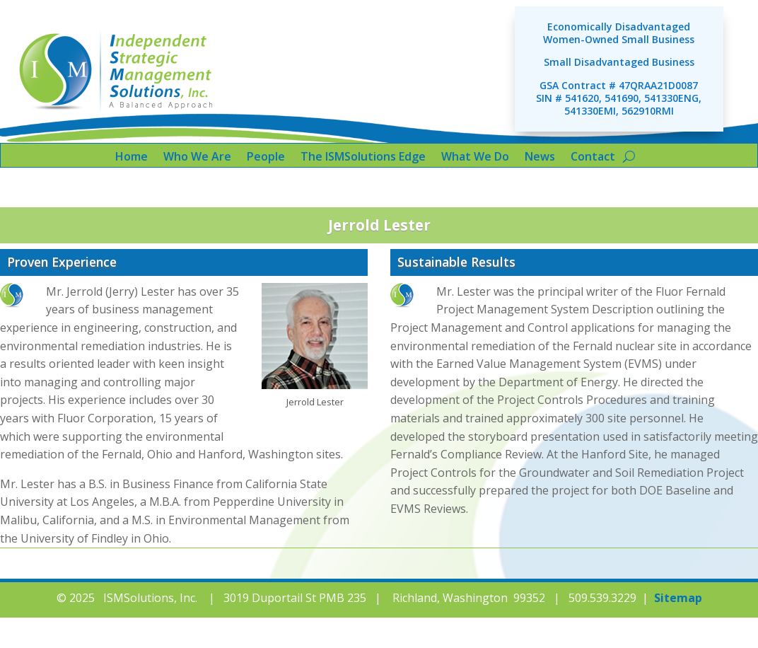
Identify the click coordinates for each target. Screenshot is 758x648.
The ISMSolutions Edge (363, 157)
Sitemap (678, 598)
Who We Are (197, 157)
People (266, 157)
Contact (593, 157)
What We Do (475, 157)
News (540, 157)
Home (131, 157)
